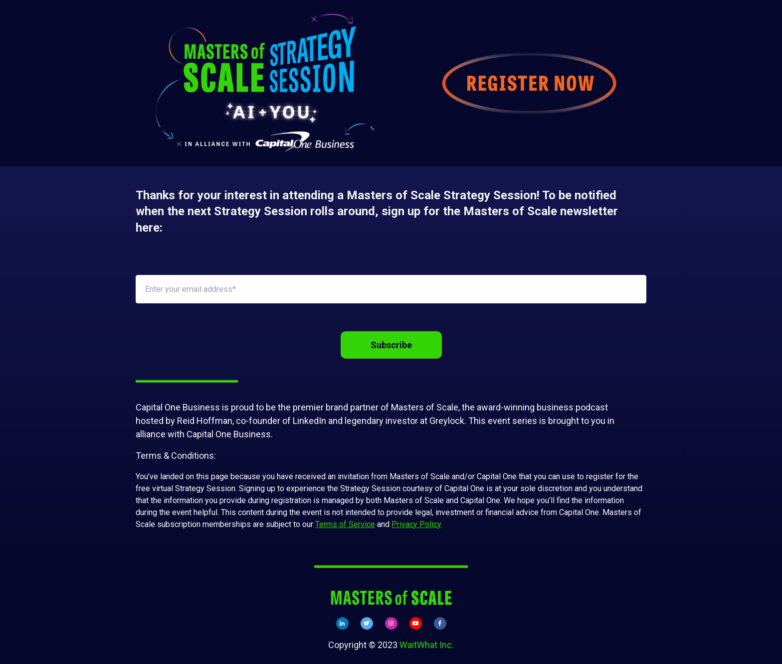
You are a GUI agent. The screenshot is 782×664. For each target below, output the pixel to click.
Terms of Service (345, 524)
